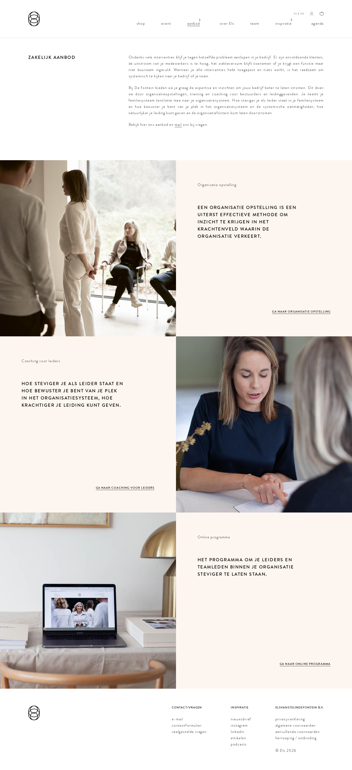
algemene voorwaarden (295, 725)
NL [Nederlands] (295, 13)
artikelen (238, 738)
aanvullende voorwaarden (297, 731)
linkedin (237, 731)
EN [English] (302, 13)
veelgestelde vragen (189, 731)
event (166, 23)
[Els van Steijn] (34, 19)
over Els (227, 23)
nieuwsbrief (241, 719)
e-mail (177, 719)
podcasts (239, 744)
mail (178, 124)
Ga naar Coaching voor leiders (125, 487)
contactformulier (187, 725)
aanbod (193, 23)
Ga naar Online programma (305, 664)
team (255, 23)
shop (140, 23)
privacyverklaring (290, 719)
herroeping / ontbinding (296, 738)
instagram (239, 725)
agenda (317, 23)
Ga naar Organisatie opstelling (301, 311)
